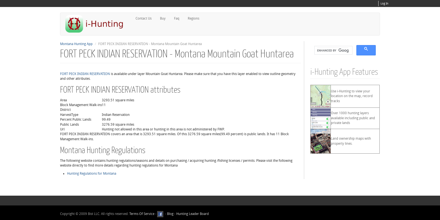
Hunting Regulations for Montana (91, 173)
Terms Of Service (141, 214)
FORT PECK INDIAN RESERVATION (85, 74)
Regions (193, 18)
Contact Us (144, 18)
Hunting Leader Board (192, 214)
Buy (163, 18)
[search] (333, 50)
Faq (176, 18)
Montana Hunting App (76, 44)
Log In (384, 3)
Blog (170, 214)
